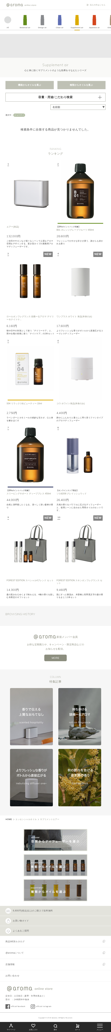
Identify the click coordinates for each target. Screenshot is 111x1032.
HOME (8, 819)
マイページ (11, 1027)
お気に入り (33, 1027)
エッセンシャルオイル (26, 819)
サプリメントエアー (49, 819)
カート (77, 1027)
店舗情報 (10, 964)
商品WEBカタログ (15, 941)
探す (55, 1027)
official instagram (43, 1006)
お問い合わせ (12, 975)
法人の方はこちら (97, 5)
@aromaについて (14, 953)
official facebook (18, 1006)
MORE (55, 658)
